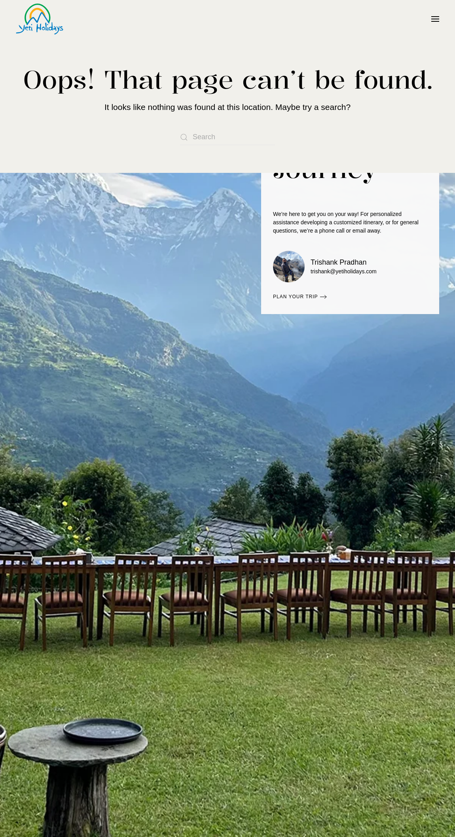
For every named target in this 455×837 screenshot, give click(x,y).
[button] (435, 19)
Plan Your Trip (295, 296)
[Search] (227, 137)
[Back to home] (39, 19)
